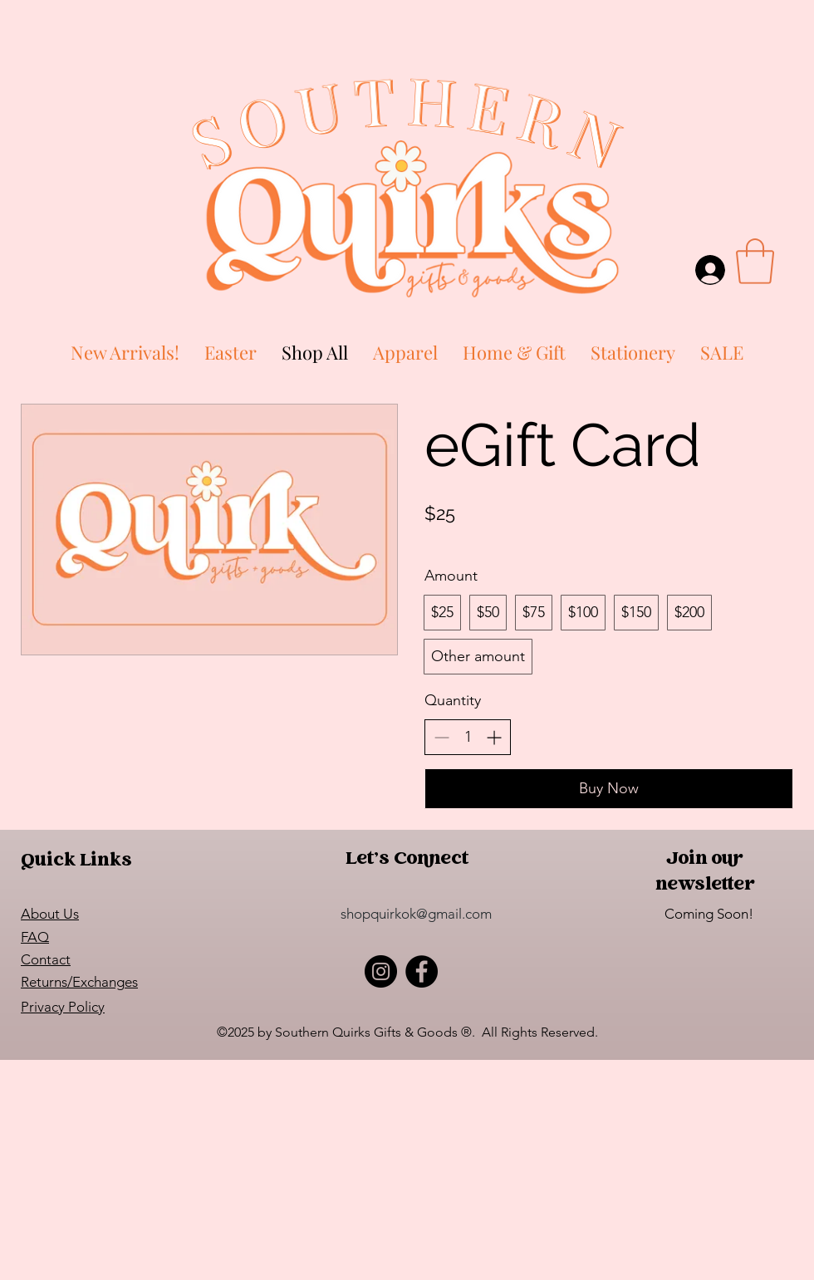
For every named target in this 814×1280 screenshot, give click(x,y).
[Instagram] (381, 971)
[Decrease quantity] (441, 737)
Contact (46, 959)
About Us (50, 913)
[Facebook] (421, 971)
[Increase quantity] (494, 737)
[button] (755, 261)
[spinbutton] (468, 737)
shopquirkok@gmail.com (416, 913)
